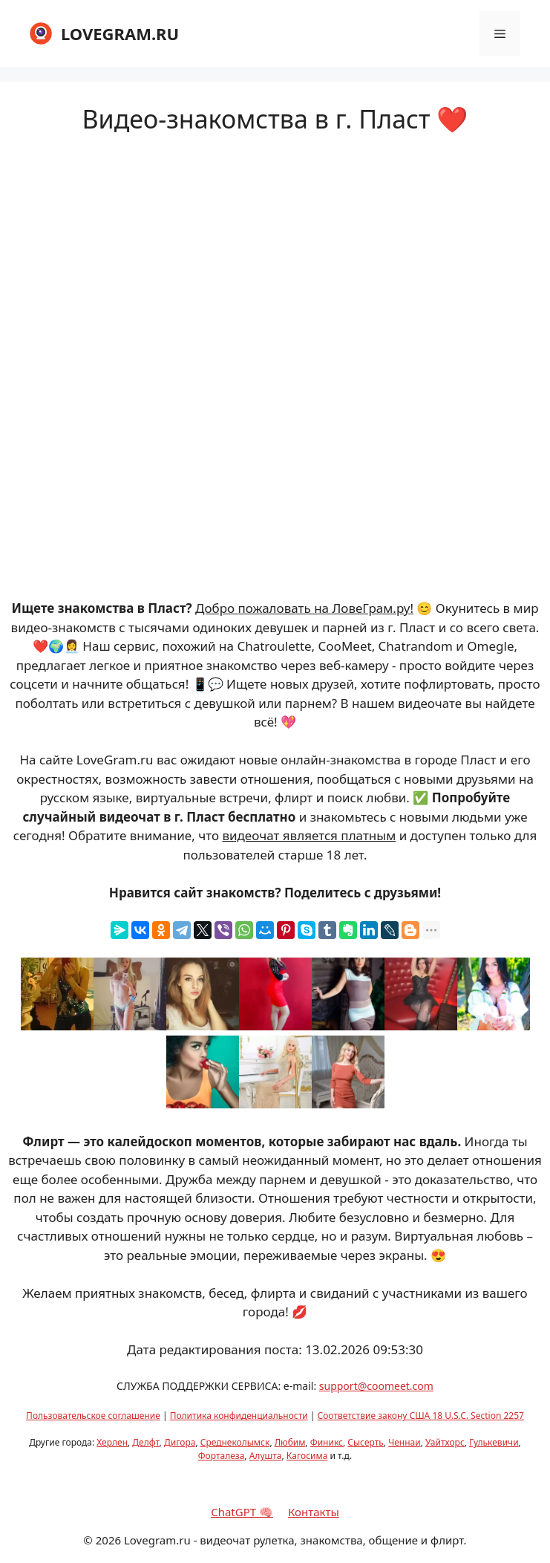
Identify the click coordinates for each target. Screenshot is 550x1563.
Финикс (326, 1442)
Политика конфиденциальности (239, 1415)
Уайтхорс (445, 1442)
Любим (290, 1442)
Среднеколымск (235, 1442)
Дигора (179, 1442)
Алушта (265, 1455)
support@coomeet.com (376, 1386)
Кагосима (307, 1455)
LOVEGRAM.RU (120, 33)
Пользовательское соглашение (93, 1415)
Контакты (313, 1511)
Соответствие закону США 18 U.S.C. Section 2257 (421, 1415)
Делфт (145, 1442)
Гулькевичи (493, 1442)
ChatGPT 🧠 (242, 1511)
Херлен (112, 1442)
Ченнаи (404, 1442)
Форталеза (221, 1455)
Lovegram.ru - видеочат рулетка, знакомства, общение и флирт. (295, 1540)
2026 (108, 1540)
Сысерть (365, 1442)
